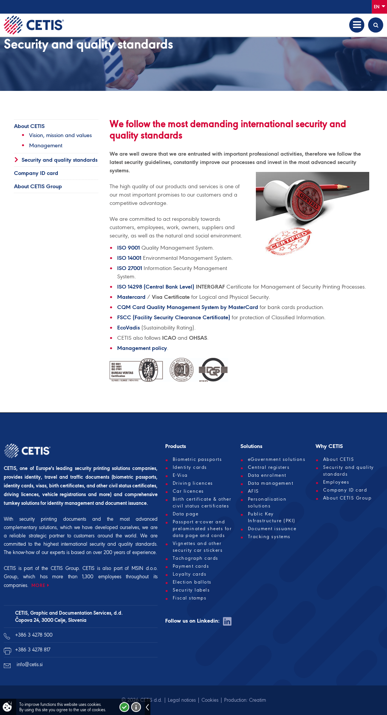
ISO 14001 (129, 257)
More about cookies (136, 707)
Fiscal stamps (190, 598)
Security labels (191, 590)
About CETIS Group (38, 186)
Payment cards (191, 566)
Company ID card (36, 173)
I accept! (124, 707)
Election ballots (192, 582)
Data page (186, 514)
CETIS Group (65, 568)
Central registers (269, 467)
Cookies (209, 700)
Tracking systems (269, 536)
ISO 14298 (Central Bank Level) (155, 286)
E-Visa (180, 475)
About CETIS (29, 126)
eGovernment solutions (277, 459)
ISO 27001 (129, 268)
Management (45, 145)
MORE (38, 585)
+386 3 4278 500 (34, 635)
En (379, 6)
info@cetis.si (30, 664)
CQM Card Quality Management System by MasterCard (187, 307)
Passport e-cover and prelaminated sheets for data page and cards (202, 528)
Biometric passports (197, 459)
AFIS (253, 491)
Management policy (142, 348)
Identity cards (190, 467)
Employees (336, 482)
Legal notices (182, 700)
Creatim (257, 700)
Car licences (188, 491)
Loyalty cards (190, 574)
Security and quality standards (60, 159)
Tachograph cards (195, 558)
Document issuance (272, 528)
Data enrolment (267, 475)
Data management (271, 483)
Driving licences (193, 483)
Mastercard (131, 296)
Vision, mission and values (60, 135)
